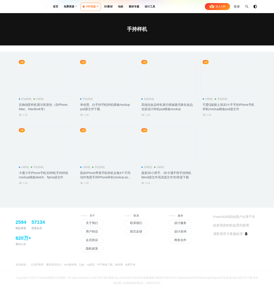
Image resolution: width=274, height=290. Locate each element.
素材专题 (134, 6)
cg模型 (91, 264)
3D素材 (108, 6)
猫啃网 (119, 264)
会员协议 (92, 240)
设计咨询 (180, 231)
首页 (55, 6)
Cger (82, 264)
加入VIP (217, 6)
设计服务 (180, 223)
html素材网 (70, 264)
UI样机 (38, 99)
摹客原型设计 (54, 264)
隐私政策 (92, 248)
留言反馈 (136, 231)
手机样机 (86, 99)
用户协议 (92, 231)
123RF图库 (37, 264)
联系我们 (136, 223)
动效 (120, 6)
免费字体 (130, 264)
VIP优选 (89, 6)
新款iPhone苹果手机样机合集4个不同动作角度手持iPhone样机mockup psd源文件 (105, 177)
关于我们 (92, 223)
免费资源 (69, 6)
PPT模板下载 (105, 264)
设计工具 (150, 6)
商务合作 (180, 240)
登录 (237, 6)
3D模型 (146, 167)
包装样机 (147, 99)
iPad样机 (25, 99)
